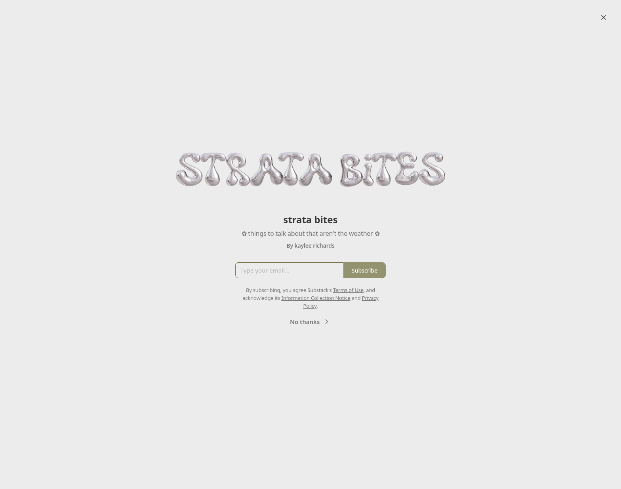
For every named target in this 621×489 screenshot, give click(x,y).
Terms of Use (348, 290)
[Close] (603, 17)
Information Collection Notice (315, 297)
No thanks (310, 322)
